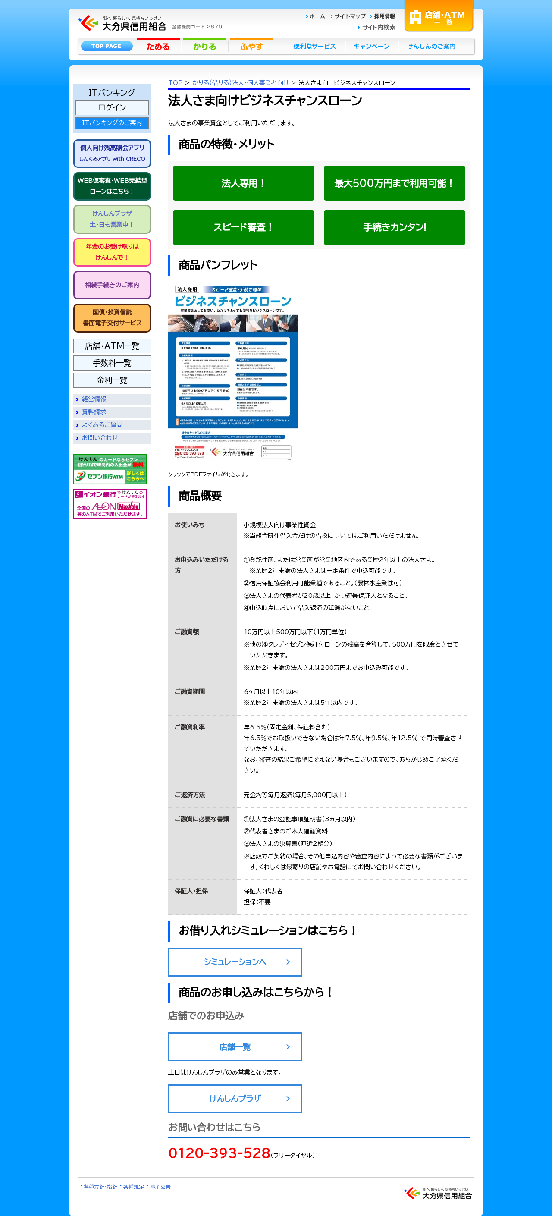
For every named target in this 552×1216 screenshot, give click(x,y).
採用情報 (383, 15)
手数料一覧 (112, 363)
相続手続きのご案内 (112, 285)
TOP (175, 83)
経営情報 (94, 399)
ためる (159, 46)
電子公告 (160, 1186)
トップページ (107, 46)
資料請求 (94, 412)
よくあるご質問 (102, 425)
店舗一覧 (235, 1047)
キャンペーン (372, 46)
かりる (205, 46)
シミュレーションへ (235, 962)
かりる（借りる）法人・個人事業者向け (241, 83)
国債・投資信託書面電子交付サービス (112, 317)
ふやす (252, 46)
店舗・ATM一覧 (439, 15)
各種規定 (133, 1186)
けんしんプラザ (235, 1099)
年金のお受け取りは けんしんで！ (112, 252)
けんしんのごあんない (433, 46)
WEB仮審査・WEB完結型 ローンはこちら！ (112, 186)
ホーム (318, 15)
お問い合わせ (100, 438)
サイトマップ (349, 15)
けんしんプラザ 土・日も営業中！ (112, 219)
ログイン (112, 107)
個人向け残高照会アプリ (112, 153)
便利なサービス (311, 46)
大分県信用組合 (148, 11)
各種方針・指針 (100, 1186)
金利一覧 (112, 380)
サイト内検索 (378, 28)
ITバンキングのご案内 (112, 123)
